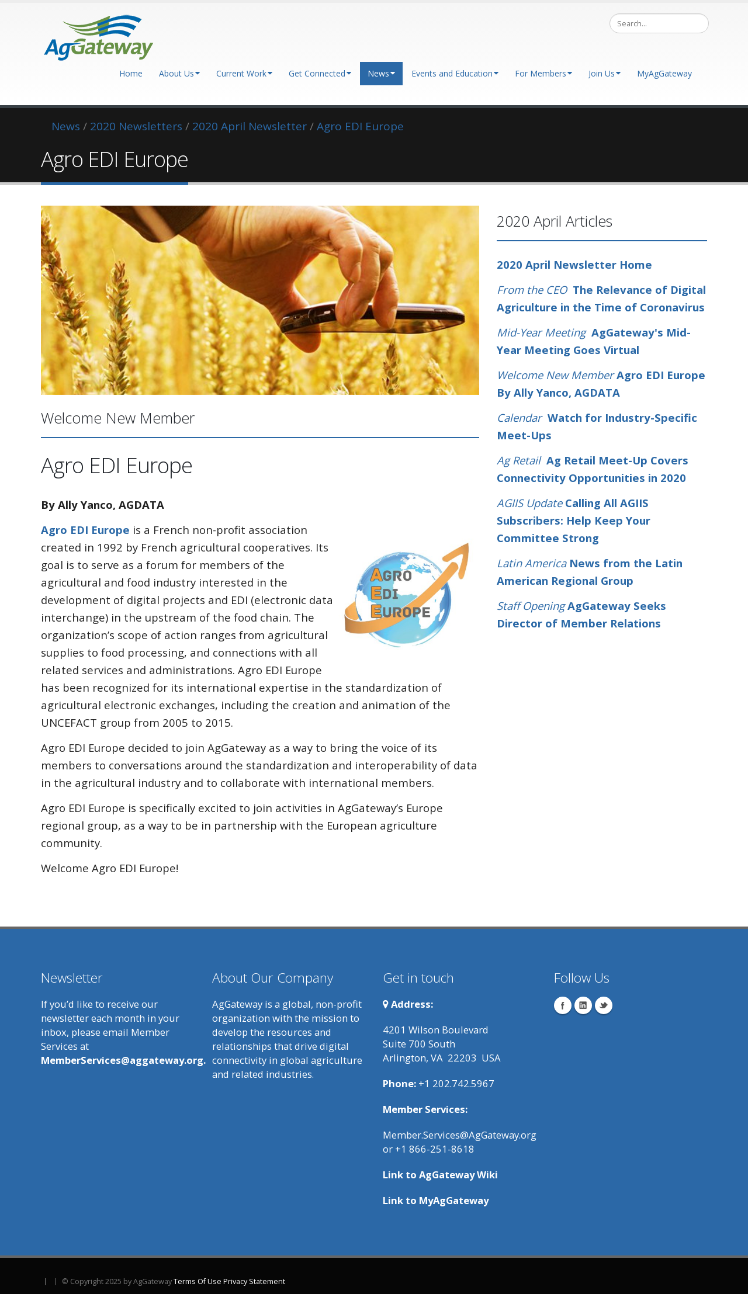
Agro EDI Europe (85, 529)
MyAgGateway (664, 73)
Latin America (533, 563)
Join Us (604, 73)
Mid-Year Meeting (541, 332)
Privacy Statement (254, 1281)
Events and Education (454, 73)
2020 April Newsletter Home (574, 264)
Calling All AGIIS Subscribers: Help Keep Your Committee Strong (573, 520)
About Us (179, 73)
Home (131, 73)
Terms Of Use (197, 1281)
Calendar (522, 417)
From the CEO (532, 289)
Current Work (244, 73)
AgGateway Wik (457, 1174)
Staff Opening (532, 605)
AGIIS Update (531, 502)
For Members (543, 73)
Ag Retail (521, 460)
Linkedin (583, 1005)
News (381, 73)
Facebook (563, 1005)
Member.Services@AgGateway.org (459, 1135)
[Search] (659, 23)
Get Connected (320, 73)
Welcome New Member (555, 374)
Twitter (603, 1005)
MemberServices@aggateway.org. (123, 1060)
